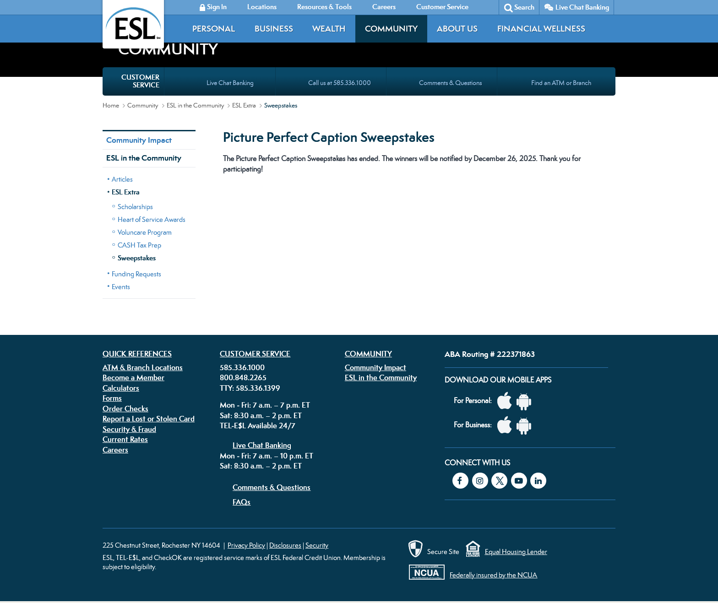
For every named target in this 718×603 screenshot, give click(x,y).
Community (391, 28)
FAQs (241, 502)
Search (524, 7)
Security (316, 545)
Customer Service (255, 354)
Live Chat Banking (582, 7)
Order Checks (125, 409)
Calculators (121, 388)
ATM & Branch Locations (143, 367)
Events (121, 286)
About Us (457, 28)
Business (274, 28)
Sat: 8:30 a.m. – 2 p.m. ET (261, 415)
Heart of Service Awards (151, 219)
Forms (112, 398)
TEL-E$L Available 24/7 (257, 425)
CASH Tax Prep (139, 245)
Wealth (328, 28)
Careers (115, 450)
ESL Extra (244, 105)
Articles (122, 179)
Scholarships (135, 206)
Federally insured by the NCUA (493, 575)
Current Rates (125, 439)
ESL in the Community (195, 105)
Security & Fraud (129, 429)
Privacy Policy (246, 545)
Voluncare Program (145, 232)
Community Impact (139, 140)
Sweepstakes (137, 258)
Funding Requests (136, 273)
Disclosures (285, 545)
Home (111, 105)
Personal (213, 28)
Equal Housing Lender (516, 551)
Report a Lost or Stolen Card (149, 419)
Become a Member (133, 377)
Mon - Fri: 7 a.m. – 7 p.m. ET (265, 405)
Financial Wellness (541, 28)
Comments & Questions (271, 487)
